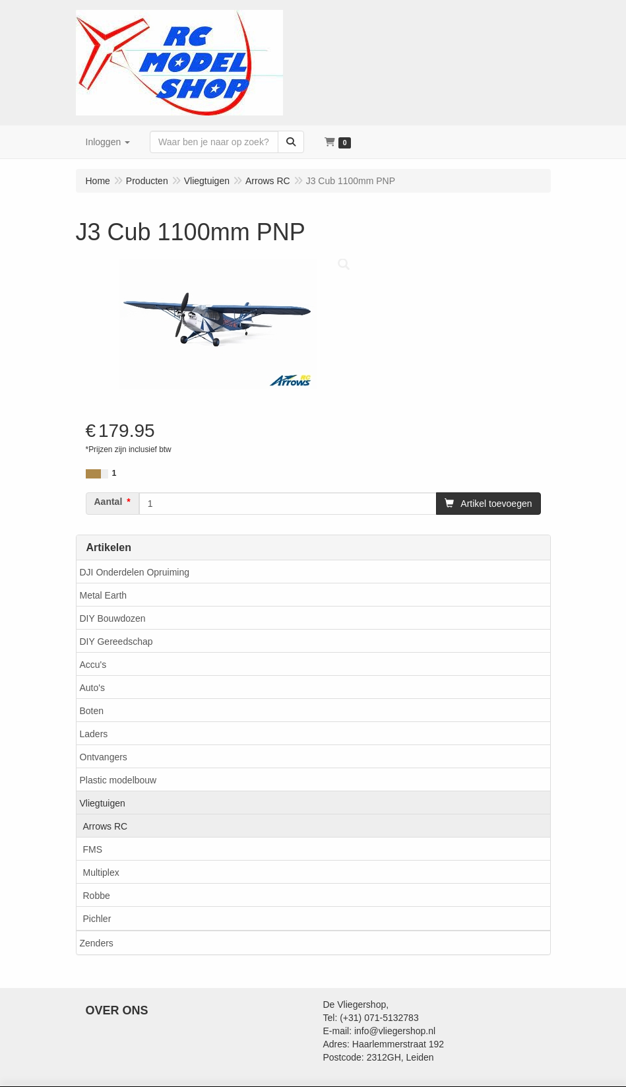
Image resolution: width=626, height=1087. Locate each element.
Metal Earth (103, 595)
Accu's (93, 664)
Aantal (108, 501)
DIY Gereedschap (116, 641)
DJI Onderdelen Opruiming (135, 572)
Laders (94, 734)
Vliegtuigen (102, 803)
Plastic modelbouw (118, 780)
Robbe (96, 895)
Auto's (92, 687)
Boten (92, 711)
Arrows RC (105, 826)
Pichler (97, 918)
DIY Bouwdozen (113, 618)
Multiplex (101, 872)
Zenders (96, 943)
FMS (93, 849)
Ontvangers (103, 757)
